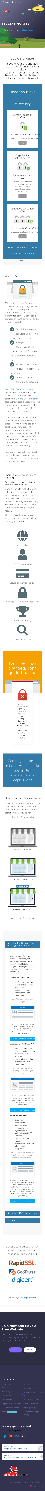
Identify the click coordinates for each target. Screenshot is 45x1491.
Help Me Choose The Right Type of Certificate (20, 944)
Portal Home (8, 30)
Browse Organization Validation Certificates (23, 1110)
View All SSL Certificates (24, 1213)
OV (17, 398)
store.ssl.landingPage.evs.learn (22, 918)
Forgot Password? (31, 1389)
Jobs (9, 1412)
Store (17, 30)
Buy (22, 143)
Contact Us (28, 1385)
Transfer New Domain (10, 1408)
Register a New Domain (11, 1404)
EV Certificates (31, 398)
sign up (15, 1350)
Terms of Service (31, 1404)
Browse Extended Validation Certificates (23, 1201)
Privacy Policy (29, 1408)
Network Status (8, 1400)
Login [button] (38, 9)
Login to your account (33, 1400)
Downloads (6, 1396)
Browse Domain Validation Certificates (23, 1039)
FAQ (14, 1220)
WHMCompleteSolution (27, 1298)
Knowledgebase (8, 1392)
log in (29, 1350)
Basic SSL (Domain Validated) (20, 389)
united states (36, 1486)
